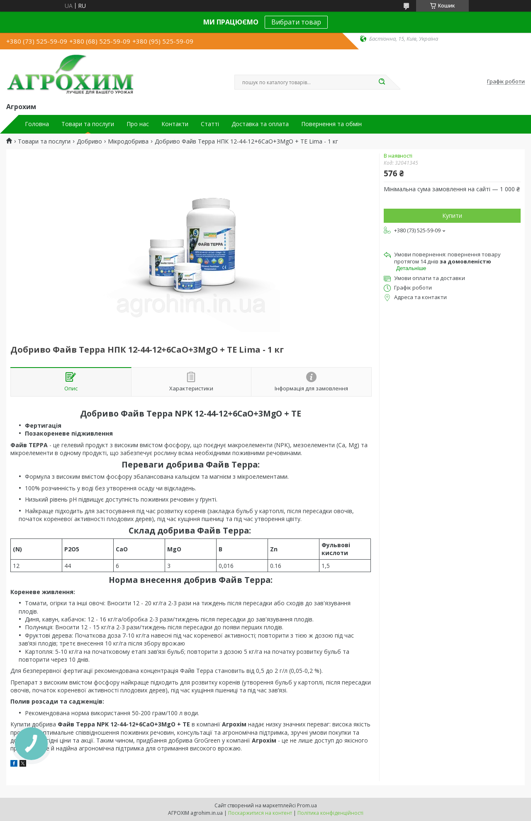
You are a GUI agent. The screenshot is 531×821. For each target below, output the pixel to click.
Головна (37, 124)
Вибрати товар (296, 22)
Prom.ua (307, 805)
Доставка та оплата (260, 124)
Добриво (89, 141)
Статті (210, 124)
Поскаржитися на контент (260, 812)
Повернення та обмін (331, 124)
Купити (452, 215)
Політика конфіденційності (330, 812)
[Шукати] (381, 82)
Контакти (174, 124)
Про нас (138, 124)
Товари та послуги (87, 124)
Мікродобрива (128, 141)
